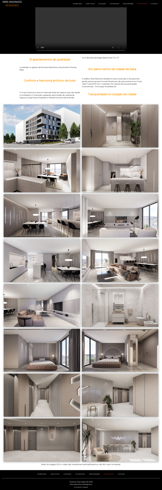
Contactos (154, 3)
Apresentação (77, 3)
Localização (102, 3)
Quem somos (90, 3)
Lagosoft (85, 487)
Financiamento (142, 3)
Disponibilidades (128, 3)
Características (114, 3)
